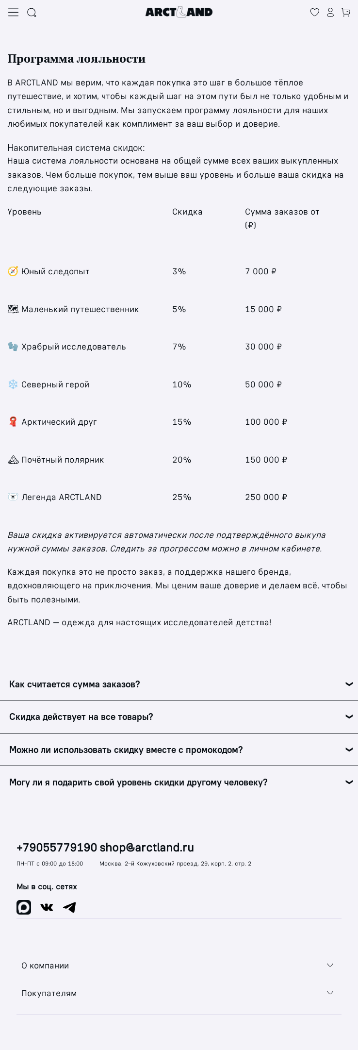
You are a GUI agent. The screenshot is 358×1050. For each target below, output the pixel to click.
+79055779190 (56, 848)
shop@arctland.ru (146, 848)
